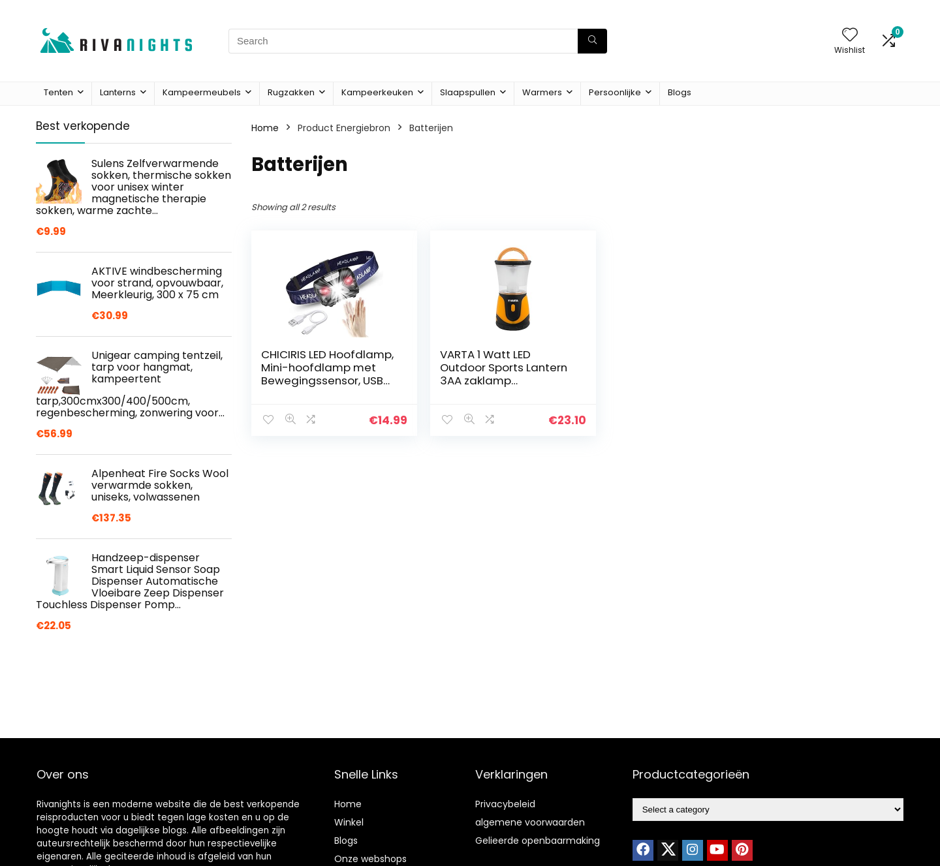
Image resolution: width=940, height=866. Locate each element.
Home (265, 127)
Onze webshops (370, 858)
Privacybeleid (505, 804)
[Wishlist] (850, 35)
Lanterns (118, 92)
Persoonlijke (615, 92)
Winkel (349, 822)
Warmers (542, 92)
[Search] (592, 41)
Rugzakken (291, 92)
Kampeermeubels (202, 92)
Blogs (679, 92)
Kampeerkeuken (377, 92)
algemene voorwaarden (530, 822)
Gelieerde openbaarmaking (537, 840)
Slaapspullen (467, 92)
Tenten (58, 92)
